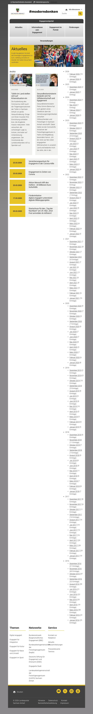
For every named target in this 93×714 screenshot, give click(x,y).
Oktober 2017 (75, 509)
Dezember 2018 (75, 435)
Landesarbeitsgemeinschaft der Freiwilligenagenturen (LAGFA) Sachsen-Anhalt (39, 675)
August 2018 (74, 455)
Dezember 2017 (75, 499)
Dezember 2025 (75, 87)
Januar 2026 (74, 79)
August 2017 (74, 520)
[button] (21, 2)
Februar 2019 (75, 422)
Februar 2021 (75, 293)
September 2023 (76, 133)
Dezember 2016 (75, 564)
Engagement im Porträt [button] (56, 28)
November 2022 (76, 182)
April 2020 (73, 347)
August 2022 (74, 198)
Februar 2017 (75, 551)
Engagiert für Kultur (17, 646)
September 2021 (76, 257)
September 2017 (76, 515)
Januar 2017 (74, 556)
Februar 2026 (75, 74)
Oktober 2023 (75, 128)
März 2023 (74, 164)
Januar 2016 (74, 620)
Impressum (64, 703)
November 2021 (76, 247)
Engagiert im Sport (17, 658)
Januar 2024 (74, 115)
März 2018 (74, 481)
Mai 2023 (73, 154)
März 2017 (74, 546)
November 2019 (76, 375)
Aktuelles (18, 27)
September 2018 (76, 450)
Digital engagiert (16, 635)
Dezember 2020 (75, 306)
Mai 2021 (73, 278)
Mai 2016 (73, 600)
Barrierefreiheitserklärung (47, 703)
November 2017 (76, 504)
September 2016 (76, 579)
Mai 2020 (73, 342)
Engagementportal (46, 21)
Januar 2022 (74, 234)
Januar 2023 (74, 169)
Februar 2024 (75, 110)
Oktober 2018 (75, 445)
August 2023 (74, 138)
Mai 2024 (73, 105)
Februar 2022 (75, 229)
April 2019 (73, 412)
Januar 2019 (74, 427)
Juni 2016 (73, 594)
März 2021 (74, 288)
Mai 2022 (73, 213)
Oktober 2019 (75, 381)
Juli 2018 (73, 461)
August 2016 (74, 584)
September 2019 (76, 386)
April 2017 (73, 540)
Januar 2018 (74, 491)
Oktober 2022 (75, 187)
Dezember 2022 (75, 177)
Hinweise (41, 701)
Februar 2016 (75, 615)
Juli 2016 (73, 589)
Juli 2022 (73, 203)
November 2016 (76, 569)
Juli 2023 (73, 144)
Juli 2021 (73, 267)
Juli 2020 (73, 332)
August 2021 (74, 262)
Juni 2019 (73, 401)
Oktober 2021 (75, 252)
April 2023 (73, 159)
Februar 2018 (75, 486)
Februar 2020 (75, 357)
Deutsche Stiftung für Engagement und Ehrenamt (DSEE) (37, 659)
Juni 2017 (73, 530)
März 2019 (74, 417)
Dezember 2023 (75, 123)
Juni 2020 (73, 337)
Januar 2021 (74, 298)
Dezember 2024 (75, 100)
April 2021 (73, 283)
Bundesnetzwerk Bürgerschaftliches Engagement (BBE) (36, 637)
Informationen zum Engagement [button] (37, 29)
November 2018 (76, 440)
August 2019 (74, 391)
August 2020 (74, 327)
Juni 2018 (73, 466)
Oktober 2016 (75, 574)
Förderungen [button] (74, 27)
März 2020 (74, 352)
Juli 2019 (73, 396)
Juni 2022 (73, 208)
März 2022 (74, 224)
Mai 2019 (73, 406)
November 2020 (76, 311)
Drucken (18, 692)
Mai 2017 (73, 535)
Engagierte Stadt (35, 666)
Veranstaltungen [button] (46, 41)
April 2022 (73, 218)
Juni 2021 (73, 272)
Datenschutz (53, 701)
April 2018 (73, 476)
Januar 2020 (74, 363)
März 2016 (74, 610)
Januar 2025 (74, 92)
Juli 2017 (73, 525)
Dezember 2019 (75, 370)
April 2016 (73, 605)
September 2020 (76, 321)
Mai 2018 (73, 471)
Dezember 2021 (75, 242)
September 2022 (76, 193)
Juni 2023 (73, 149)
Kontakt (64, 701)
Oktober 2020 (75, 316)
